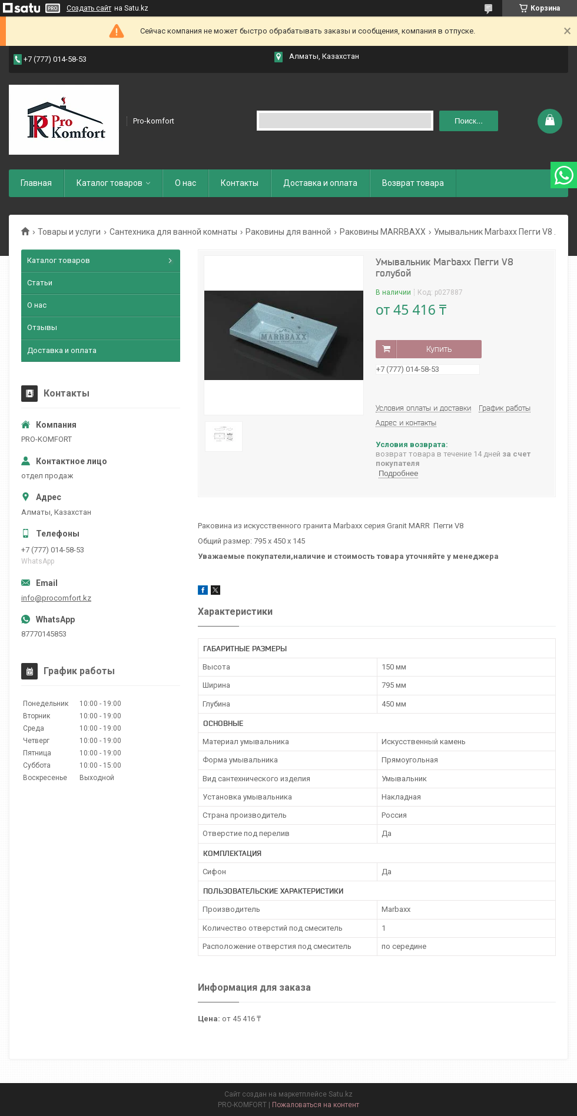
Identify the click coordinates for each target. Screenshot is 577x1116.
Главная (36, 183)
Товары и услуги (69, 231)
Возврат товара (413, 183)
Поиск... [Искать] (469, 120)
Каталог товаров (109, 183)
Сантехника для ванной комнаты (173, 231)
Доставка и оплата (320, 183)
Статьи (39, 282)
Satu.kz (341, 1094)
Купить (439, 349)
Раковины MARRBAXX (383, 231)
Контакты (239, 183)
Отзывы (42, 327)
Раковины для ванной (288, 231)
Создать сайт (89, 8)
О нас (185, 183)
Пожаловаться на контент (315, 1105)
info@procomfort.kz (56, 598)
